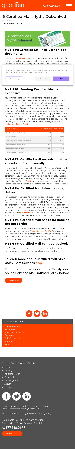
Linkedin (26, 396)
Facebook (29, 313)
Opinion (8, 335)
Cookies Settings (14, 79)
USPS (47, 248)
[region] (37, 75)
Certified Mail (21, 58)
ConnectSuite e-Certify (18, 124)
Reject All (43, 79)
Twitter (37, 313)
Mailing (8, 329)
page (39, 263)
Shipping (9, 341)
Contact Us (10, 433)
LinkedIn (44, 313)
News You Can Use (13, 332)
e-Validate (25, 212)
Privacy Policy (45, 413)
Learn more (14, 280)
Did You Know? (11, 326)
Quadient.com (33, 409)
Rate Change (10, 338)
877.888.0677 (55, 5)
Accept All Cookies (61, 79)
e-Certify (27, 181)
